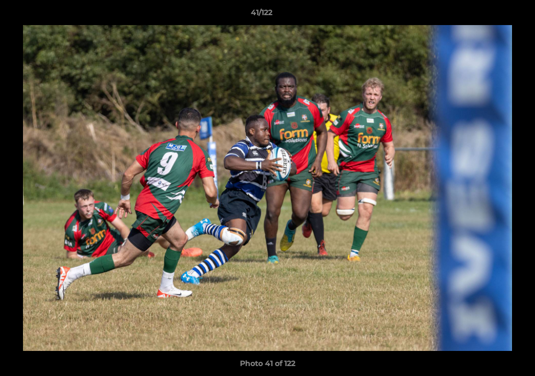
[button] (491, 15)
